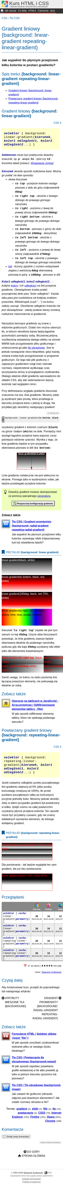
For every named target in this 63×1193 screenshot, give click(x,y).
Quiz (52, 10)
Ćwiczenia (43, 10)
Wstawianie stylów (42, 166)
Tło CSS (15, 18)
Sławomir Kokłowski (51, 979)
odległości (30, 289)
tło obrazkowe (36, 351)
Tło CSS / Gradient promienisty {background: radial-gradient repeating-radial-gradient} (31, 529)
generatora (43, 499)
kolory (14, 289)
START (2, 10)
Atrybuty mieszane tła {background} (15, 1009)
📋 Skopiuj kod (52, 416)
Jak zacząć (10, 10)
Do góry (33, 1159)
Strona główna (33, 1163)
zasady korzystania (31, 1186)
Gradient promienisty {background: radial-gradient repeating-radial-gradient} (45, 1015)
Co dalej (22, 10)
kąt (10, 269)
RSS (50, 1180)
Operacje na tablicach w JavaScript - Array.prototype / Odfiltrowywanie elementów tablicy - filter (35, 708)
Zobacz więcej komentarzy (50, 1150)
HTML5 (32, 10)
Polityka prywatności (31, 1189)
